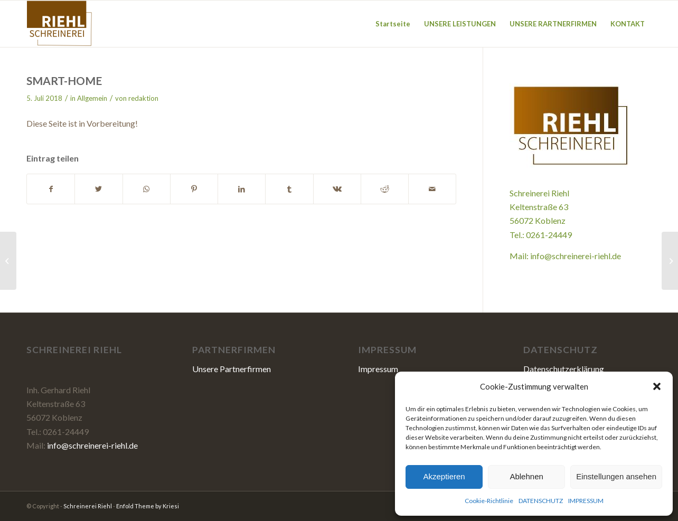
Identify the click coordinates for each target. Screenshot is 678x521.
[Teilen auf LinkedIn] (241, 189)
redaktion (143, 98)
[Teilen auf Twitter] (98, 189)
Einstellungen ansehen (616, 476)
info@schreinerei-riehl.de (575, 256)
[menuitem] (393, 24)
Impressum (378, 369)
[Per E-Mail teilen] (432, 189)
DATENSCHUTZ (541, 501)
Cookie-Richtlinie (489, 501)
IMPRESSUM (586, 501)
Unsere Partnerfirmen (231, 369)
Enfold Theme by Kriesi (147, 506)
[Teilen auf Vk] (337, 189)
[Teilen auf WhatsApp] (146, 189)
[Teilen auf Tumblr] (289, 189)
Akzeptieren (444, 476)
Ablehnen (526, 476)
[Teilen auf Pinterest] (194, 189)
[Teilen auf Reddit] (384, 189)
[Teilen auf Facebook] (50, 189)
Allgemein (92, 98)
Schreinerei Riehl (87, 506)
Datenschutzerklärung (563, 369)
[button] (657, 386)
